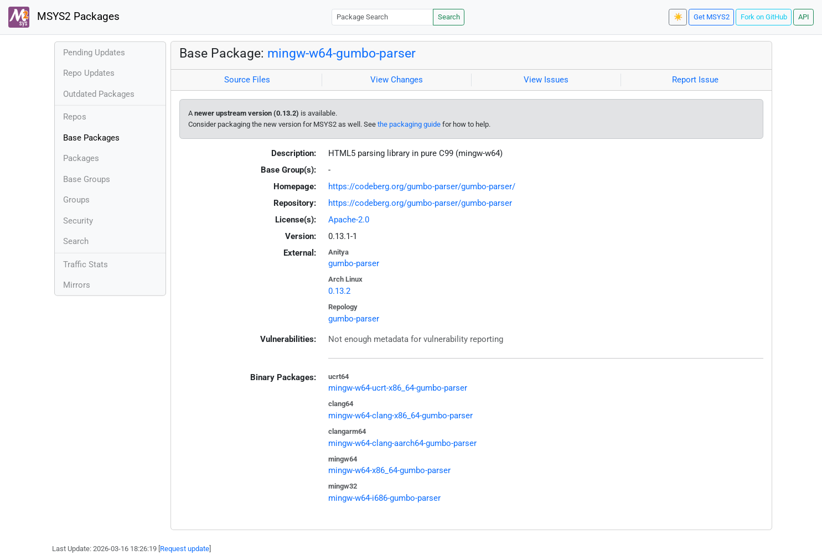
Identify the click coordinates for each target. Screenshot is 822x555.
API (803, 17)
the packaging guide (409, 124)
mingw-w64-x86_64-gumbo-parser (389, 470)
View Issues (546, 80)
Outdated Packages (99, 94)
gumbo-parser (353, 263)
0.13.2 (339, 291)
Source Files (247, 80)
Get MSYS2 (712, 17)
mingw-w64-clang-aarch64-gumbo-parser (402, 443)
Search (449, 17)
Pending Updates (94, 53)
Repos (74, 117)
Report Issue (695, 80)
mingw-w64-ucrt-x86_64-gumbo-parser (397, 388)
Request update (184, 548)
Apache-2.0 (348, 220)
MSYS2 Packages (64, 17)
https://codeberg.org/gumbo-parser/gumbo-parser (420, 203)
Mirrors (76, 285)
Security (78, 221)
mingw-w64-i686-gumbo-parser (384, 498)
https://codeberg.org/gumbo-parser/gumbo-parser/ (421, 186)
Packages (81, 158)
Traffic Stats (85, 264)
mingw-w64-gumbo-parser (341, 53)
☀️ (678, 17)
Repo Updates (89, 73)
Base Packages (91, 138)
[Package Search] (382, 17)
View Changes (396, 80)
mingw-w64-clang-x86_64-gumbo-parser (400, 416)
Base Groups (86, 179)
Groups (76, 200)
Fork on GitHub (764, 17)
